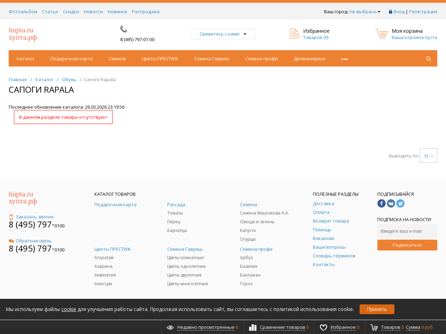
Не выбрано (364, 11)
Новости (93, 11)
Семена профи (261, 58)
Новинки (117, 11)
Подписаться (407, 245)
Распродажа (146, 11)
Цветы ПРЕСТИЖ (160, 58)
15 (428, 156)
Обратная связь (30, 241)
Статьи (50, 11)
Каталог (25, 58)
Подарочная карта (72, 58)
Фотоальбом (23, 11)
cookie (68, 309)
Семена (117, 58)
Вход (399, 11)
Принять (377, 309)
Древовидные (309, 58)
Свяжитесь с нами (223, 34)
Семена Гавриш (211, 58)
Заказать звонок (31, 216)
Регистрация (423, 11)
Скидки (71, 11)
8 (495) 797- (32, 224)
